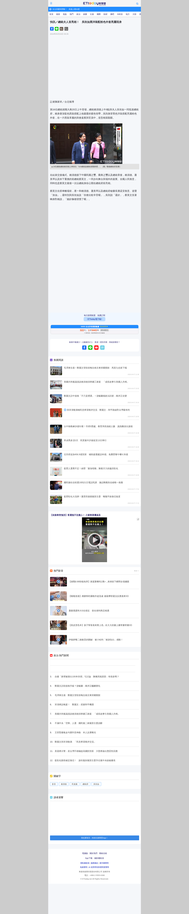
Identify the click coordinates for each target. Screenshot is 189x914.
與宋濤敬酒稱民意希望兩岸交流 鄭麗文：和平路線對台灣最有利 (98, 410)
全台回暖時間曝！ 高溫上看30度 (67, 9)
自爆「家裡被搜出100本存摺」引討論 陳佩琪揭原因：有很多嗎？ (87, 676)
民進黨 (75, 784)
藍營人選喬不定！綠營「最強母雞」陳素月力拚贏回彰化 (92, 468)
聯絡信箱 (103, 853)
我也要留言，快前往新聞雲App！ (94, 838)
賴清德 (64, 784)
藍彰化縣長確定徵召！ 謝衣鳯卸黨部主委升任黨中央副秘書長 (85, 760)
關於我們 (93, 853)
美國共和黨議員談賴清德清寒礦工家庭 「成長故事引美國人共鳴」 (96, 382)
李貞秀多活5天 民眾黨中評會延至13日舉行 (85, 440)
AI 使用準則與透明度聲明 (99, 867)
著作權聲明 (104, 863)
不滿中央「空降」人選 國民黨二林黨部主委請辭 (78, 723)
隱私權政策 (84, 863)
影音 (54, 784)
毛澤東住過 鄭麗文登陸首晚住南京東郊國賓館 (77, 695)
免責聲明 (83, 867)
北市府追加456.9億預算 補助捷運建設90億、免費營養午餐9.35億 (96, 454)
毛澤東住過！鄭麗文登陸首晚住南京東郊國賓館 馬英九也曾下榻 (95, 368)
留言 (102, 347)
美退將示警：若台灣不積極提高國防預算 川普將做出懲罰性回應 (86, 751)
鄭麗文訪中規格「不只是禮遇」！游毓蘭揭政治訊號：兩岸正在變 (95, 396)
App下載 (88, 858)
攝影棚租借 (99, 858)
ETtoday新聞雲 (94, 4)
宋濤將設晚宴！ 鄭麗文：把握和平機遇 (74, 704)
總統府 (85, 784)
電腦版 (85, 853)
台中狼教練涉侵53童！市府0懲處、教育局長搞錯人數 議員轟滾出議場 (98, 426)
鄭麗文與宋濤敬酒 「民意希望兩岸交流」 (75, 742)
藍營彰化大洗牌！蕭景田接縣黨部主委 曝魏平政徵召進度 (92, 496)
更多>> (136, 571)
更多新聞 (103, 326)
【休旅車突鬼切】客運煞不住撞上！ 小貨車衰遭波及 (75, 515)
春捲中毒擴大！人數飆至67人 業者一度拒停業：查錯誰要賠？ (94, 342)
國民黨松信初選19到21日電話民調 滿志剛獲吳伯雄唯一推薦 (93, 482)
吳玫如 (96, 784)
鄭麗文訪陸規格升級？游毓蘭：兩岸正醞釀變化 (77, 686)
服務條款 (94, 863)
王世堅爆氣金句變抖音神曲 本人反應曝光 (75, 732)
